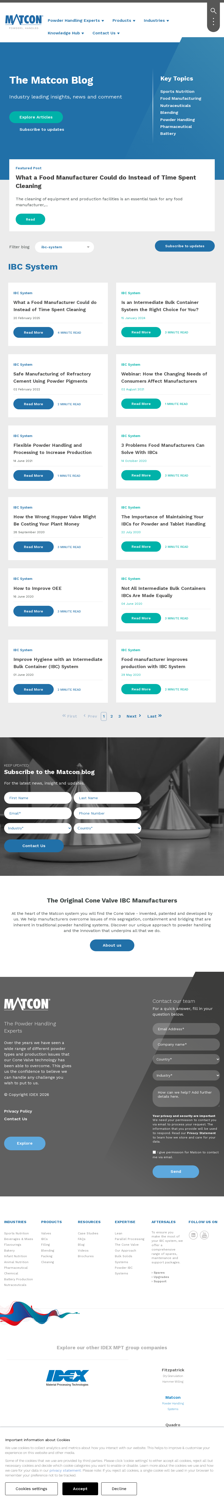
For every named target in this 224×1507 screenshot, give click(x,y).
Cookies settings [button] (31, 1488)
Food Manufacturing (180, 98)
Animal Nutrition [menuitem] (16, 1262)
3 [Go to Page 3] (119, 716)
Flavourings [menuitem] (12, 1244)
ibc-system (51, 247)
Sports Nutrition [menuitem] (16, 1233)
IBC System (22, 293)
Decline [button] (119, 1488)
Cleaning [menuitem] (47, 1262)
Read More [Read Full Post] (33, 332)
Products (122, 20)
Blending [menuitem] (47, 1250)
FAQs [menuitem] (82, 1239)
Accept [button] (80, 1488)
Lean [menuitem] (118, 1233)
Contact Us (104, 33)
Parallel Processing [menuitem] (129, 1239)
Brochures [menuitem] (86, 1256)
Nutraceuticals (175, 105)
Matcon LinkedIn (193, 1235)
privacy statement (65, 1470)
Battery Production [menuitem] (18, 1279)
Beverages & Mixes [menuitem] (18, 1239)
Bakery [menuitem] (9, 1250)
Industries (154, 20)
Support (160, 1281)
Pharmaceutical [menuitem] (16, 1268)
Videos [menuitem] (83, 1250)
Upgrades (161, 1277)
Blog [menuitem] (81, 1244)
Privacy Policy (18, 1111)
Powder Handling (177, 119)
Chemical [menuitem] (11, 1273)
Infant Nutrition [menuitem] (15, 1256)
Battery (168, 133)
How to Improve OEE (37, 588)
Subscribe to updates (42, 129)
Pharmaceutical (176, 126)
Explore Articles (36, 117)
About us (112, 945)
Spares (159, 1272)
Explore (25, 1143)
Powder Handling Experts (74, 20)
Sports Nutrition (177, 91)
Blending (169, 112)
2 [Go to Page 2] (111, 716)
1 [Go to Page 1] (104, 716)
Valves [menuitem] (46, 1233)
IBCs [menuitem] (44, 1239)
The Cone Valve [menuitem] (127, 1244)
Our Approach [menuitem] (125, 1250)
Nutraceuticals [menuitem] (15, 1285)
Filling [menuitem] (45, 1244)
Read (30, 219)
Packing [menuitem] (46, 1256)
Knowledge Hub (64, 33)
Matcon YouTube (204, 1235)
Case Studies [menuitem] (88, 1233)
